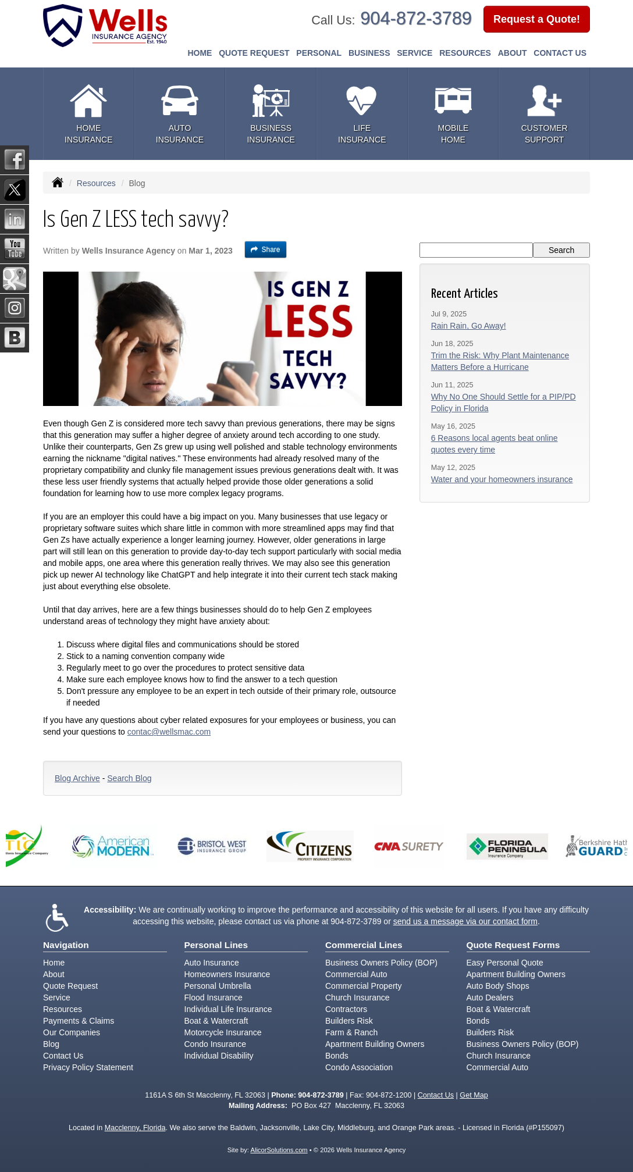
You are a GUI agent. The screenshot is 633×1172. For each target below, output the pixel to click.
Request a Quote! (536, 19)
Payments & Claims (78, 1020)
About (512, 53)
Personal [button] (319, 53)
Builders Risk (349, 1020)
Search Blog (129, 778)
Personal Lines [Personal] (216, 945)
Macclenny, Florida (135, 1128)
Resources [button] (465, 53)
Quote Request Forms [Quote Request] (513, 945)
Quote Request (70, 986)
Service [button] (414, 53)
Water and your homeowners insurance (502, 479)
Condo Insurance (215, 1044)
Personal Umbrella (217, 986)
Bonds (336, 1055)
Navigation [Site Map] (66, 945)
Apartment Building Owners (374, 1044)
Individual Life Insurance (228, 1009)
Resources (96, 183)
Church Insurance (357, 997)
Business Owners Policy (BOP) (381, 962)
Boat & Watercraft (216, 1020)
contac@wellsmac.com (169, 731)
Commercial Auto (356, 974)
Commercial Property (363, 986)
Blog (51, 1044)
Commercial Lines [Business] (364, 945)
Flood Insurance (213, 997)
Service (56, 997)
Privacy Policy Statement (88, 1067)
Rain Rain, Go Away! (468, 325)
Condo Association (359, 1067)
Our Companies (71, 1032)
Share (265, 249)
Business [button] (369, 53)
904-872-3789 (416, 18)
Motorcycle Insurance (223, 1032)
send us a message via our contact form (465, 921)
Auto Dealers (490, 997)
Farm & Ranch (351, 1032)
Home (199, 53)
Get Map (474, 1095)
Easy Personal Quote (505, 962)
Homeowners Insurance (227, 974)
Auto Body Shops (498, 986)
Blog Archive (77, 778)
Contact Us (560, 53)
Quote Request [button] (254, 53)
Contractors (346, 1009)
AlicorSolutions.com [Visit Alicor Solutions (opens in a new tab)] (278, 1149)
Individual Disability (219, 1055)
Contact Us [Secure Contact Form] (436, 1095)
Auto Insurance (211, 962)
